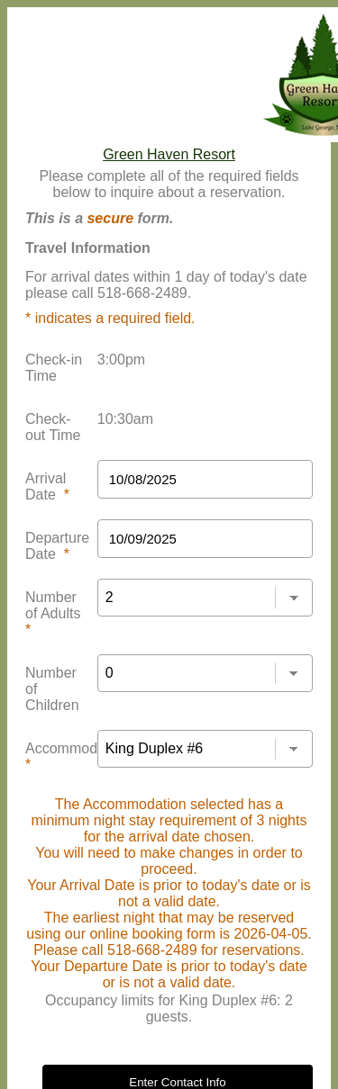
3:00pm (121, 359)
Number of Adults (52, 613)
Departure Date (57, 546)
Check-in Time (53, 367)
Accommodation (77, 756)
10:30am (125, 419)
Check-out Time (52, 427)
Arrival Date (47, 486)
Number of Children (52, 689)
